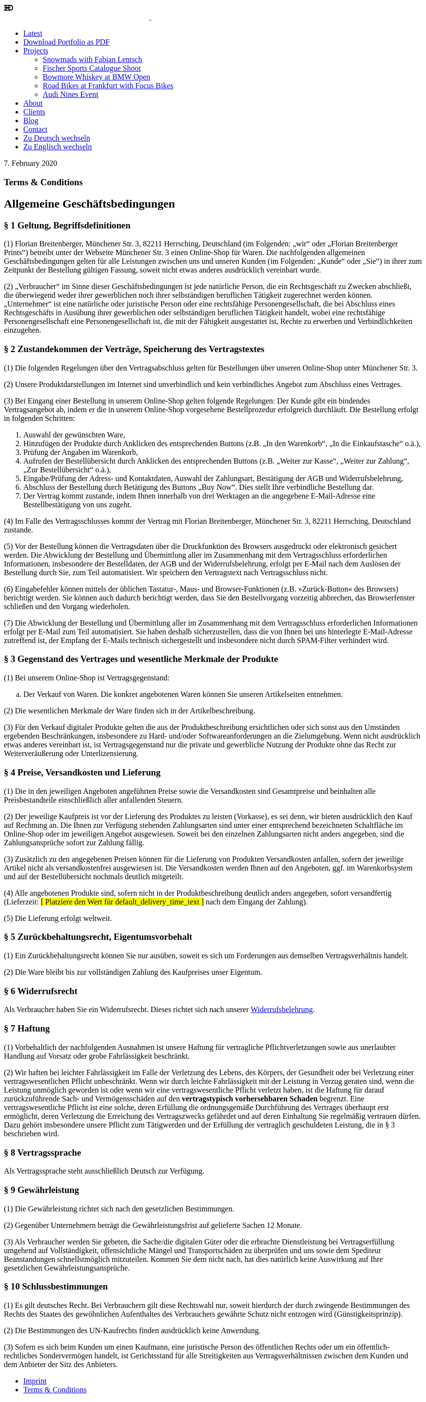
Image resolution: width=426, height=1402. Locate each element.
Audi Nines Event (70, 94)
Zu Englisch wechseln (57, 147)
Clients (34, 112)
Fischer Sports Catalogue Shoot (92, 68)
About (33, 103)
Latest (32, 33)
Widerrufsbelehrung (282, 1009)
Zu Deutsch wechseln (56, 138)
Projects (36, 51)
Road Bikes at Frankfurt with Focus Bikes (108, 85)
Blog (30, 120)
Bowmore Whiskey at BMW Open (96, 77)
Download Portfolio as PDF (66, 42)
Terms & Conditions (54, 1390)
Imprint (35, 1381)
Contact (35, 129)
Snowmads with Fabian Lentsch (92, 59)
